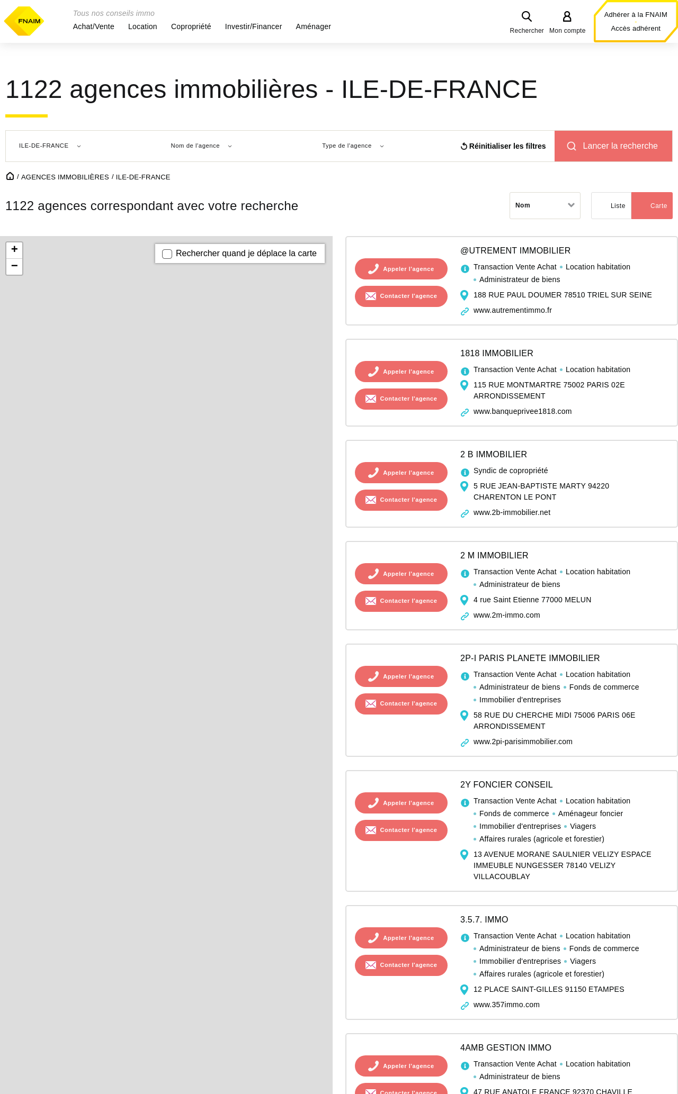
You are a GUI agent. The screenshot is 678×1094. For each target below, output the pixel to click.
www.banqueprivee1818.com (523, 411)
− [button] (14, 267)
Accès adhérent (636, 28)
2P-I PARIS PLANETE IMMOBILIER (530, 658)
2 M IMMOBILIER (494, 555)
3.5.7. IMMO (484, 919)
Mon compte (567, 30)
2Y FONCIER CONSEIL (506, 784)
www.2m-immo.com (507, 615)
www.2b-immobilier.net (512, 512)
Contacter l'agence (409, 296)
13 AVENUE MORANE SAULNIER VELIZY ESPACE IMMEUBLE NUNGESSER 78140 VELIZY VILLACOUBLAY (563, 865)
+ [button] (14, 250)
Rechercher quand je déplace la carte (246, 253)
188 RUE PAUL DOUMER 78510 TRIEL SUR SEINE (563, 295)
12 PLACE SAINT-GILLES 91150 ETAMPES (549, 989)
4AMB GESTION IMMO (505, 1047)
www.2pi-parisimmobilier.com (523, 741)
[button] (93, 26)
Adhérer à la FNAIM (635, 14)
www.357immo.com (507, 1004)
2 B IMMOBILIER (493, 454)
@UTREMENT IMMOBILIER (515, 250)
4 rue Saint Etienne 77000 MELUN (533, 599)
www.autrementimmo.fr (513, 310)
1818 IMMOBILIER (496, 353)
